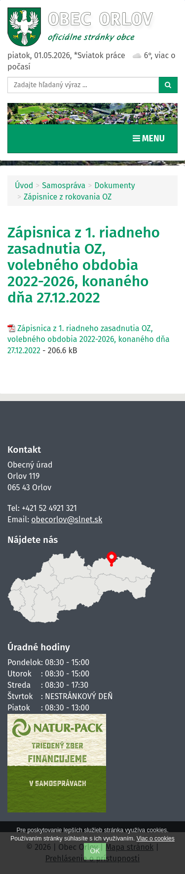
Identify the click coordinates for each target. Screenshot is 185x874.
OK (95, 851)
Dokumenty (114, 185)
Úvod (24, 185)
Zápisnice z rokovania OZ (67, 197)
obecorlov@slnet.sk (66, 519)
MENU (151, 138)
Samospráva (63, 185)
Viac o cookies (156, 838)
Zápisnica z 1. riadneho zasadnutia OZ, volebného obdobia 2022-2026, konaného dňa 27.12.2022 (88, 340)
